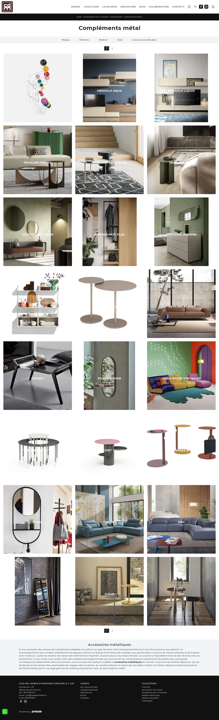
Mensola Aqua (109, 90)
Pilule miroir (109, 378)
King (37, 594)
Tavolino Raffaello (109, 162)
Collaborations (159, 6)
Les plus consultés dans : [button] (144, 40)
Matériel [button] (103, 40)
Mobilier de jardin (150, 698)
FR (195, 6)
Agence (75, 6)
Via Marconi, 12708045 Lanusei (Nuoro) (30, 688)
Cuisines (146, 687)
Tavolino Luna (109, 306)
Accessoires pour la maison (95, 17)
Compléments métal (133, 17)
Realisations (86, 692)
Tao (181, 594)
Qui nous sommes (88, 687)
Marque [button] (66, 40)
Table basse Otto (37, 450)
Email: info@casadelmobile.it (33, 695)
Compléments (116, 17)
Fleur (110, 594)
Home (79, 17)
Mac (181, 522)
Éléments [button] (84, 40)
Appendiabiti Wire (37, 234)
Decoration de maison (152, 690)
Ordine (38, 90)
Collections (91, 6)
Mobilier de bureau (151, 695)
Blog (142, 6)
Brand (83, 695)
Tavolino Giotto (38, 162)
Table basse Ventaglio (181, 378)
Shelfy (37, 306)
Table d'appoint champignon (109, 450)
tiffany (37, 378)
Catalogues (109, 6)
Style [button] (119, 40)
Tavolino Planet (181, 306)
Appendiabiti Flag (109, 234)
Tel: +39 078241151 (27, 692)
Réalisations (128, 6)
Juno (37, 522)
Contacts (178, 6)
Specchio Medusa (181, 234)
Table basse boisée (181, 450)
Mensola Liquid (181, 90)
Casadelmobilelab (89, 690)
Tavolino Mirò (181, 162)
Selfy (109, 522)
